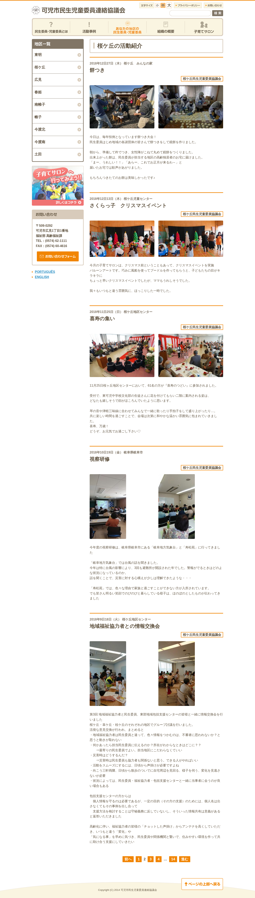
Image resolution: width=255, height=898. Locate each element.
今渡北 (39, 129)
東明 (38, 55)
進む (184, 859)
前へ (128, 859)
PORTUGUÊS (45, 272)
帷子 (38, 117)
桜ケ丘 (39, 67)
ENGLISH (42, 277)
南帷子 (39, 105)
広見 (38, 80)
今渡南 (39, 142)
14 (173, 859)
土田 (38, 154)
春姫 (38, 92)
